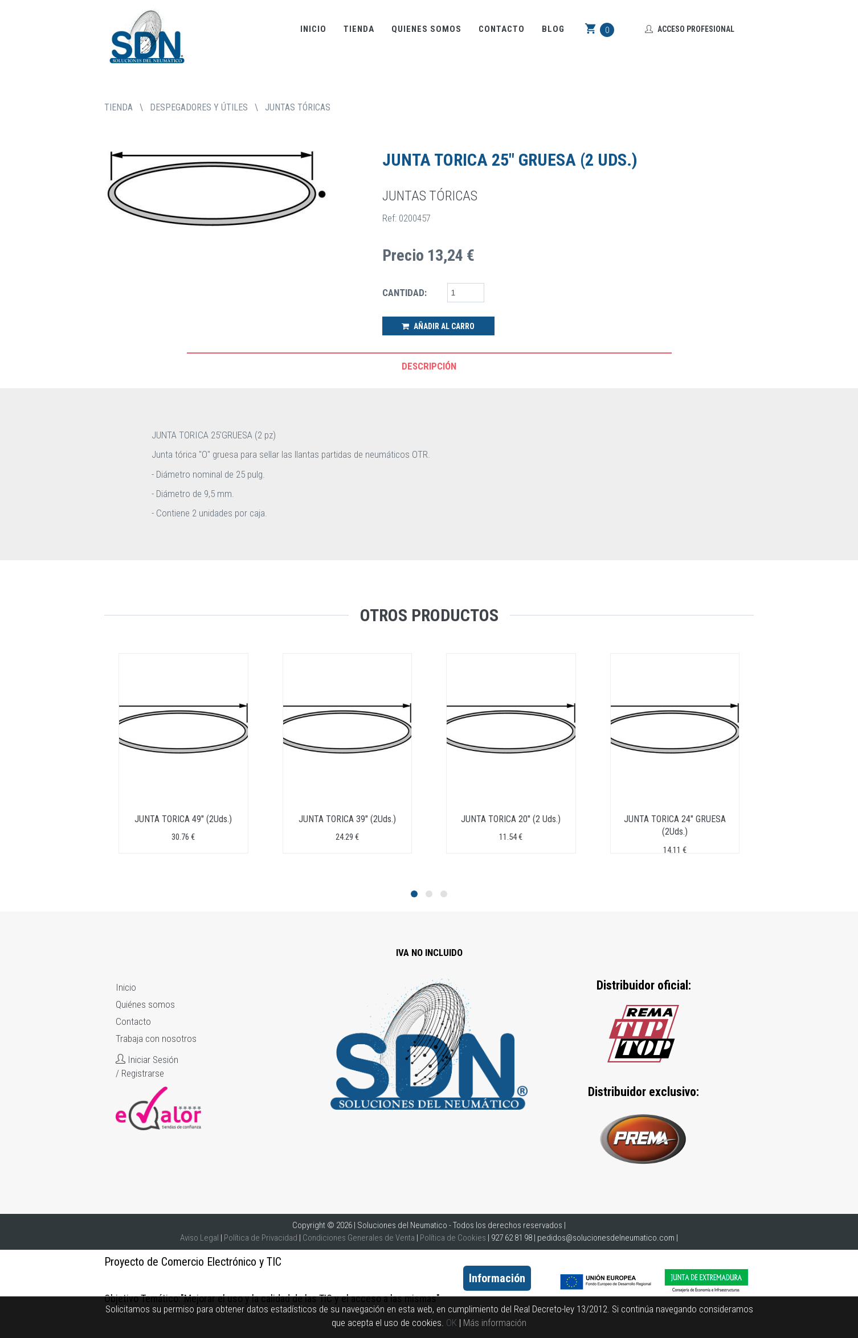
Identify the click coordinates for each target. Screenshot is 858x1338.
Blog (553, 29)
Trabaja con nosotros (156, 1038)
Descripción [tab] (429, 366)
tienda (118, 107)
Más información (494, 1322)
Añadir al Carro (438, 326)
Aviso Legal (199, 1238)
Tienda (359, 29)
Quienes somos (426, 29)
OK (451, 1322)
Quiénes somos (145, 1004)
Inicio (313, 29)
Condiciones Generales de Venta (359, 1238)
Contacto (502, 29)
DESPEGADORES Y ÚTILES (199, 107)
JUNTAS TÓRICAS (297, 107)
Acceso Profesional (689, 29)
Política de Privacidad (260, 1238)
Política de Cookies (453, 1238)
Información (497, 1278)
